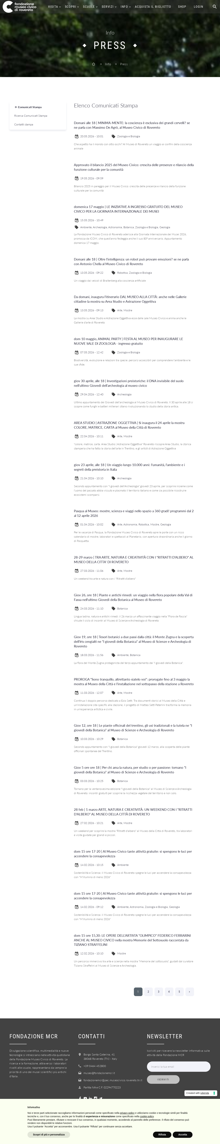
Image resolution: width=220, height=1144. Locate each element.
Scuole (89, 6)
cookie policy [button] (147, 1116)
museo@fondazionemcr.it (99, 1073)
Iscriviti (163, 1079)
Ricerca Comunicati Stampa (30, 115)
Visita (53, 6)
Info (124, 6)
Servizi (108, 6)
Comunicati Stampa (30, 107)
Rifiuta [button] (162, 1134)
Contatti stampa (23, 124)
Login (198, 6)
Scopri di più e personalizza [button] (49, 1134)
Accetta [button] (182, 1134)
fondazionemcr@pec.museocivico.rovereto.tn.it (113, 1080)
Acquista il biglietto (153, 6)
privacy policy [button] (127, 1113)
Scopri (70, 6)
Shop (182, 6)
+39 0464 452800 (95, 1065)
